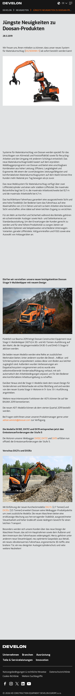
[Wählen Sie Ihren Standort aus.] (58, 3)
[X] (17, 683)
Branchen (27, 654)
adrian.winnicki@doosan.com (16, 420)
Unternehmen (11, 654)
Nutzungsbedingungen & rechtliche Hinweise (24, 671)
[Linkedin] (23, 683)
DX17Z (44, 438)
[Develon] (12, 3)
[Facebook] (5, 683)
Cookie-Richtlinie (11, 676)
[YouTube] (29, 683)
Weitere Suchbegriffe (32, 676)
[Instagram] (11, 683)
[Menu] (70, 3)
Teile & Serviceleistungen (18, 660)
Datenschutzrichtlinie (60, 671)
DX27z (48, 507)
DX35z (6, 510)
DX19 (54, 438)
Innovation (42, 660)
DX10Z (38, 438)
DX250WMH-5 (32, 51)
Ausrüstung (43, 654)
